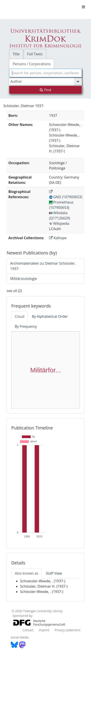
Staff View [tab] (54, 573)
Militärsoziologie (23, 278)
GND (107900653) (65, 196)
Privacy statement (67, 630)
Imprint (44, 630)
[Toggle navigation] (83, 7)
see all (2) (14, 290)
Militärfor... (45, 370)
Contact (27, 630)
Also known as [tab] (26, 573)
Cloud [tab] (19, 316)
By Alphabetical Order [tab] (50, 316)
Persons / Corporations (32, 64)
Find (45, 89)
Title (16, 54)
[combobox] (45, 73)
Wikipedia (59, 223)
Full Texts (35, 54)
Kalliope (57, 237)
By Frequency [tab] (26, 326)
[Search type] (45, 81)
